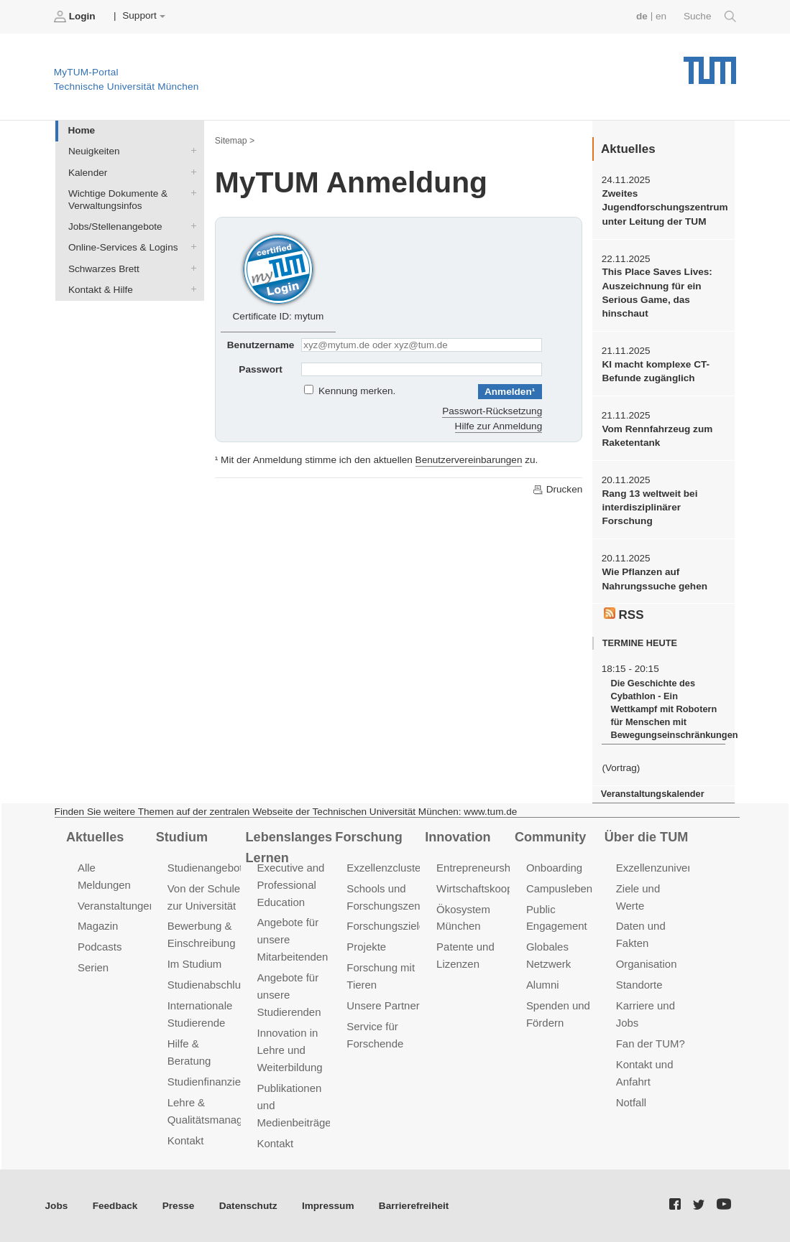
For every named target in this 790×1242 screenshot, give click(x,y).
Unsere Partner (382, 1005)
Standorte (639, 985)
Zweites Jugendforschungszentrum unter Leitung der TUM (663, 207)
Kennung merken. (356, 391)
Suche (710, 16)
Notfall (631, 1102)
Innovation (457, 837)
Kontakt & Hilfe (190, 288)
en (661, 16)
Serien (93, 967)
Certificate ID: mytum (278, 276)
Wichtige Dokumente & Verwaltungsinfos (190, 192)
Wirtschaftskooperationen (497, 888)
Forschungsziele (385, 926)
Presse (178, 1205)
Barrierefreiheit (414, 1205)
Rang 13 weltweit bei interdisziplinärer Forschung (649, 507)
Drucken (557, 489)
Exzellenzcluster (385, 868)
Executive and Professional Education (291, 885)
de (642, 16)
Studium (182, 837)
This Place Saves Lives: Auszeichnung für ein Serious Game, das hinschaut (657, 292)
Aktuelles (95, 837)
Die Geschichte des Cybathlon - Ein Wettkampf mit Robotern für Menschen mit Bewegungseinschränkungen (667, 709)
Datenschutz (248, 1205)
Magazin (98, 926)
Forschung (368, 837)
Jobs (56, 1205)
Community (550, 837)
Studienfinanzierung (214, 1081)
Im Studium (194, 964)
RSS (624, 614)
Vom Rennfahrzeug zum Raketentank (657, 436)
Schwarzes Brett (190, 267)
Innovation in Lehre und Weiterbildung (290, 1050)
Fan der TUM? (650, 1043)
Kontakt (185, 1140)
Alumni (542, 985)
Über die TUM (647, 837)
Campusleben (559, 888)
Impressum (328, 1205)
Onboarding (554, 868)
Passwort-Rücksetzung (492, 411)
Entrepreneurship (477, 868)
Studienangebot (205, 868)
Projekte (366, 946)
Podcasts (100, 946)
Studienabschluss (209, 985)
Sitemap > (234, 141)
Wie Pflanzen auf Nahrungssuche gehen (654, 578)
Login (76, 16)
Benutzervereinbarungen (469, 459)
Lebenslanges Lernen (289, 847)
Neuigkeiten (190, 150)
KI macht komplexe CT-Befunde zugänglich (655, 371)
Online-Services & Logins (190, 247)
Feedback (115, 1205)
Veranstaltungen (116, 906)
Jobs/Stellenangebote (190, 226)
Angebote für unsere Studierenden (289, 994)
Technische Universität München (710, 65)
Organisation (646, 964)
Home (81, 130)
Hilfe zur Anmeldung (499, 426)
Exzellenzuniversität (663, 868)
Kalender (190, 171)
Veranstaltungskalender (652, 793)
